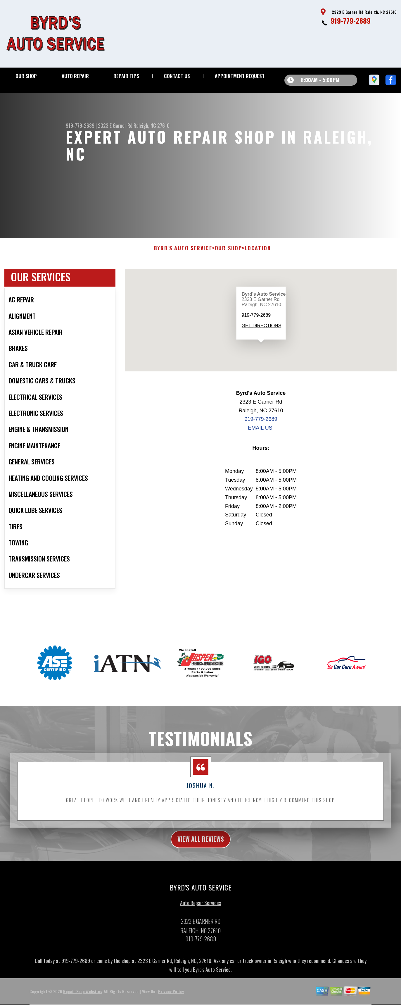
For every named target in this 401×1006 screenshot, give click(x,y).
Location (258, 266)
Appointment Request (240, 76)
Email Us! (261, 445)
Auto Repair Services (200, 922)
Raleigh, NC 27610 (152, 125)
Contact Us (177, 76)
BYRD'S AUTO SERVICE (183, 266)
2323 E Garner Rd (115, 125)
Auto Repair (75, 76)
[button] (261, 365)
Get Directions (261, 342)
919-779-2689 (351, 20)
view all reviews (200, 857)
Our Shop (26, 76)
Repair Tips (126, 76)
